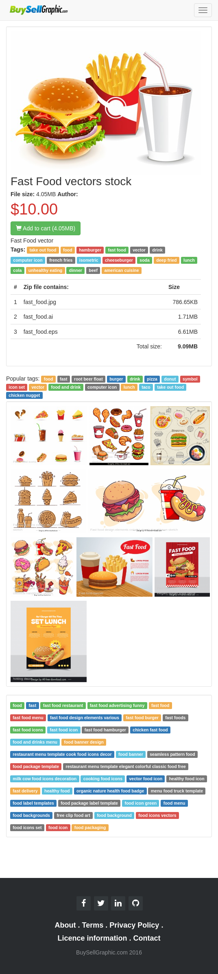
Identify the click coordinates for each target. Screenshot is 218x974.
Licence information (92, 938)
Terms (93, 925)
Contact (147, 938)
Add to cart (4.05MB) (45, 228)
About (65, 925)
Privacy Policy (134, 925)
